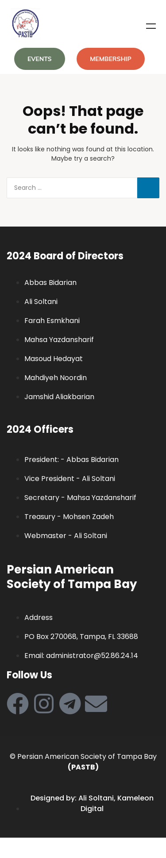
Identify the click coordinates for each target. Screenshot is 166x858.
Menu (151, 26)
